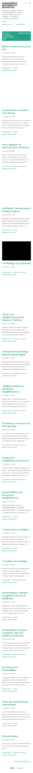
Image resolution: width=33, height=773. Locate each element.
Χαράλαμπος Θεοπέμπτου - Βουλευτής (10, 5)
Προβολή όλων (24, 33)
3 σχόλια (15, 230)
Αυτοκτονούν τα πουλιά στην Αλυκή (15, 111)
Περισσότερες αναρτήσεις (22, 761)
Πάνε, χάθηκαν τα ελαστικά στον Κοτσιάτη (15, 146)
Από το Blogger (17, 768)
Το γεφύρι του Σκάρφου (15, 561)
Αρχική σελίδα (6, 24)
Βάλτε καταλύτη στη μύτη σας (16, 48)
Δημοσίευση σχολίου (19, 166)
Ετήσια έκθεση (10, 736)
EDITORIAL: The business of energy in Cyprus (16, 210)
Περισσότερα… (21, 24)
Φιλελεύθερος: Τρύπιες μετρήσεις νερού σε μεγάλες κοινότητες (14, 632)
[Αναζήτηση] (26, 3)
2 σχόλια (15, 517)
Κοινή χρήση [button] (6, 68)
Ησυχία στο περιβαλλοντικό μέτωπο (15, 459)
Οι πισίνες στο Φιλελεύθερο (10, 668)
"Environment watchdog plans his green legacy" (15, 353)
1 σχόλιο (15, 68)
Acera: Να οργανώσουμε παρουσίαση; (15, 703)
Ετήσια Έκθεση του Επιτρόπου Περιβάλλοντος (12, 495)
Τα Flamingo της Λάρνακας (16, 263)
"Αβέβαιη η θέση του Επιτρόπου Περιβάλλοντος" (13, 389)
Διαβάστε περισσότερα (9, 70)
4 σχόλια (15, 617)
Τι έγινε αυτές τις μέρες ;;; (16, 529)
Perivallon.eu (15, 18)
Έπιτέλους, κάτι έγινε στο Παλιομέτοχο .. (16, 425)
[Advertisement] (16, 90)
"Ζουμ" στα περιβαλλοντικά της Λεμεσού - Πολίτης (13, 317)
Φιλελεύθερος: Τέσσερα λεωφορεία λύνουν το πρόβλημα (15, 595)
